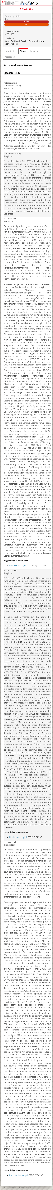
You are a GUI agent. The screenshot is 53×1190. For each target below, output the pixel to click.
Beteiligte (34, 51)
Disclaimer (28, 1188)
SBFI (5, 1188)
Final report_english (18, 837)
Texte (23, 51)
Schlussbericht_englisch (20, 565)
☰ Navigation (26, 9)
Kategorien (10, 56)
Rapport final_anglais (19, 1175)
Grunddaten (10, 51)
